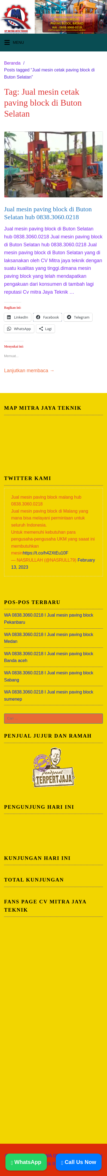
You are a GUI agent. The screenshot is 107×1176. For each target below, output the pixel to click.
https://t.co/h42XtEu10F (45, 553)
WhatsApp (26, 1162)
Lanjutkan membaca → (29, 370)
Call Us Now (78, 1162)
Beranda (12, 63)
